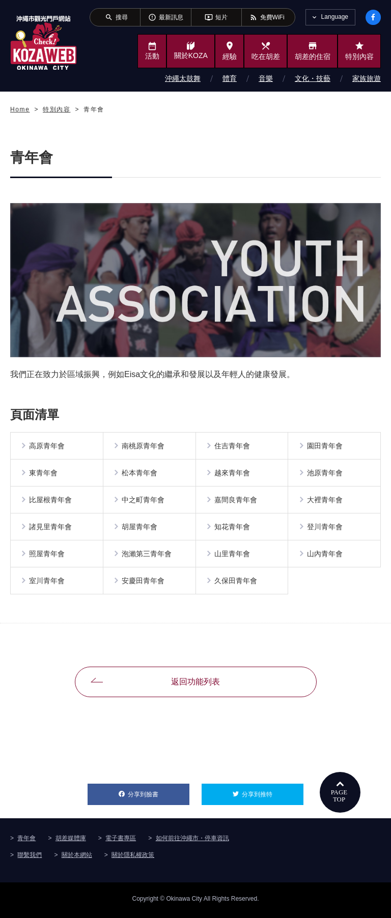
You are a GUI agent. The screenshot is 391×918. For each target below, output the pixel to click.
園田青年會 (325, 446)
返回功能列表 (195, 684)
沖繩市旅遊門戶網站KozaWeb (43, 42)
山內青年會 (325, 556)
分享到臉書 (158, 794)
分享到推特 (272, 794)
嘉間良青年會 (236, 501)
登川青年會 (325, 529)
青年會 (26, 841)
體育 (229, 78)
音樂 (266, 78)
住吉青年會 (232, 446)
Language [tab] (334, 16)
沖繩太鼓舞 (183, 78)
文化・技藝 (312, 78)
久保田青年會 (236, 584)
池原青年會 (325, 474)
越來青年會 (232, 474)
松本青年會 (140, 474)
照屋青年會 (47, 556)
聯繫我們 (29, 858)
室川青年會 (47, 584)
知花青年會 (232, 529)
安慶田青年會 (143, 584)
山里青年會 (232, 556)
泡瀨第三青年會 (147, 556)
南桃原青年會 (143, 446)
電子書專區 (120, 841)
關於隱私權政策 (132, 858)
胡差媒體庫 (70, 841)
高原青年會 (47, 446)
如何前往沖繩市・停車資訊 (192, 841)
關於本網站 (77, 858)
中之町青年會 (143, 501)
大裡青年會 (325, 501)
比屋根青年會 (51, 501)
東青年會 (44, 474)
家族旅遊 (366, 78)
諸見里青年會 (51, 529)
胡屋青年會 (140, 529)
